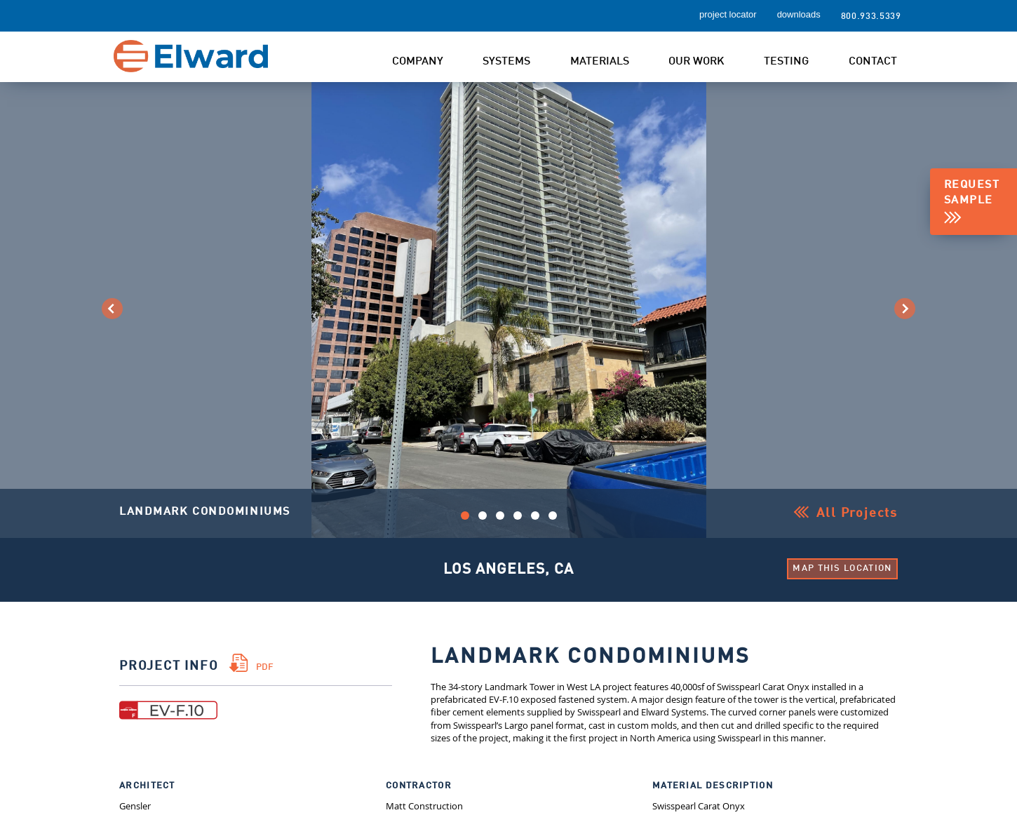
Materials (599, 61)
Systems (506, 61)
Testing (786, 61)
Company (417, 61)
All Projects (857, 513)
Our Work (696, 61)
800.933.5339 (871, 16)
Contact (873, 61)
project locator (728, 14)
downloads (799, 14)
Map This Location (842, 568)
